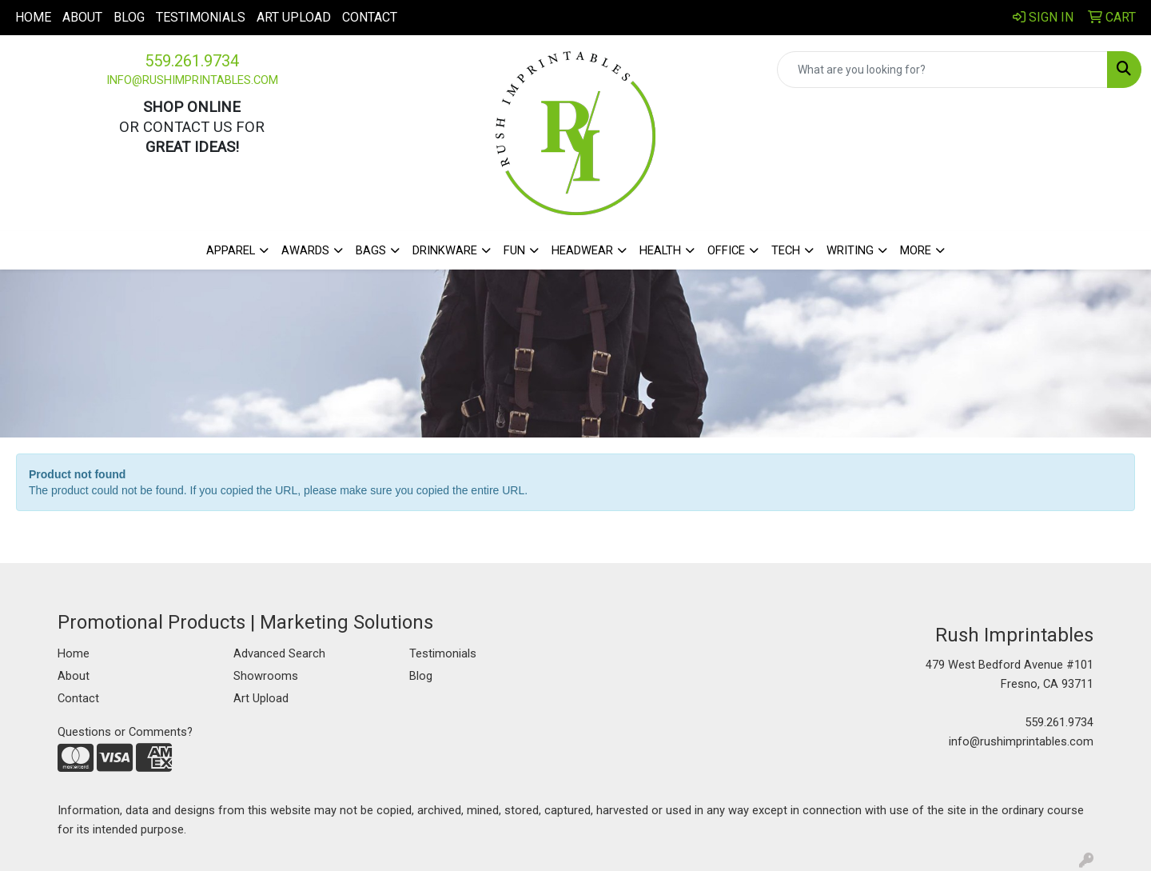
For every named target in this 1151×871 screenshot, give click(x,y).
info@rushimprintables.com (192, 80)
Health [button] (660, 250)
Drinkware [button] (444, 250)
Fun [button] (514, 250)
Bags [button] (371, 250)
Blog (129, 17)
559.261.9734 (192, 60)
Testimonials (200, 17)
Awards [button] (305, 250)
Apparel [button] (230, 250)
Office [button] (726, 250)
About (82, 17)
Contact (369, 17)
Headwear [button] (582, 250)
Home (33, 17)
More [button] (915, 250)
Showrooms (265, 676)
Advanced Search (279, 653)
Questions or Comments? (125, 732)
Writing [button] (850, 250)
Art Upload (294, 17)
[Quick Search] (942, 69)
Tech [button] (785, 250)
